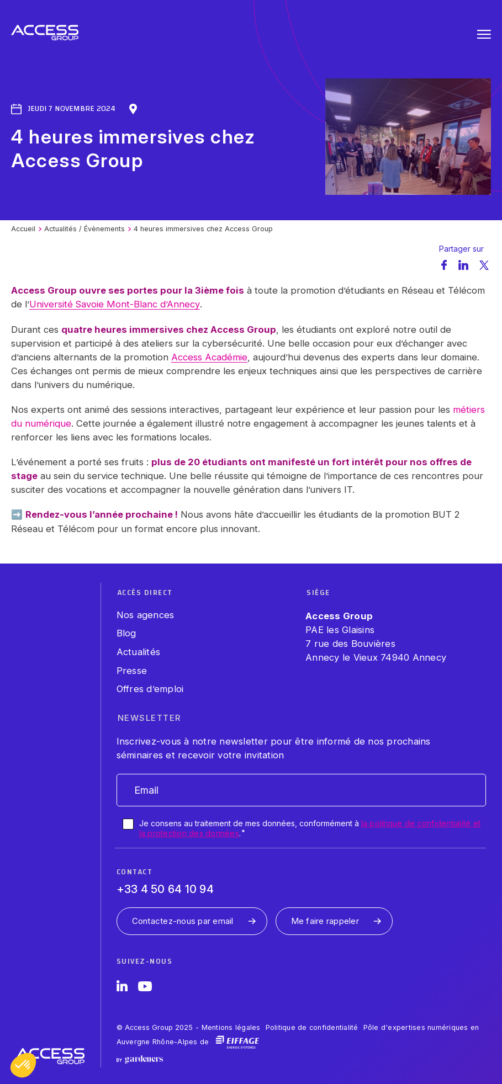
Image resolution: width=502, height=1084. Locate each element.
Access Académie (209, 357)
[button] (23, 1065)
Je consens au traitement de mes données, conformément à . (310, 828)
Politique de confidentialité (312, 1027)
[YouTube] (145, 987)
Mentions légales (231, 1027)
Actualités (139, 651)
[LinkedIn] (122, 987)
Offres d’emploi (150, 688)
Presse (132, 670)
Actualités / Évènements (84, 229)
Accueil (23, 229)
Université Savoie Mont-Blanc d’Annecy (114, 304)
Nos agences (146, 614)
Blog (126, 633)
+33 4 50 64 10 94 (165, 889)
